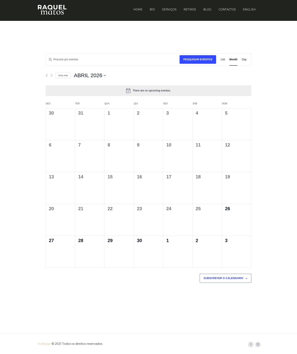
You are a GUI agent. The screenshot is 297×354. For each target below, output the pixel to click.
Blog (207, 9)
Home (137, 9)
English (249, 9)
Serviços (169, 9)
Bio (152, 9)
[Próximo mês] (52, 75)
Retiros (190, 9)
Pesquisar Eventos (197, 59)
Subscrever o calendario (223, 278)
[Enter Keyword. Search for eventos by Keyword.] (113, 59)
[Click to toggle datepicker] (90, 75)
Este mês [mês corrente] (63, 75)
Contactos (227, 9)
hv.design (44, 343)
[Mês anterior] (47, 75)
